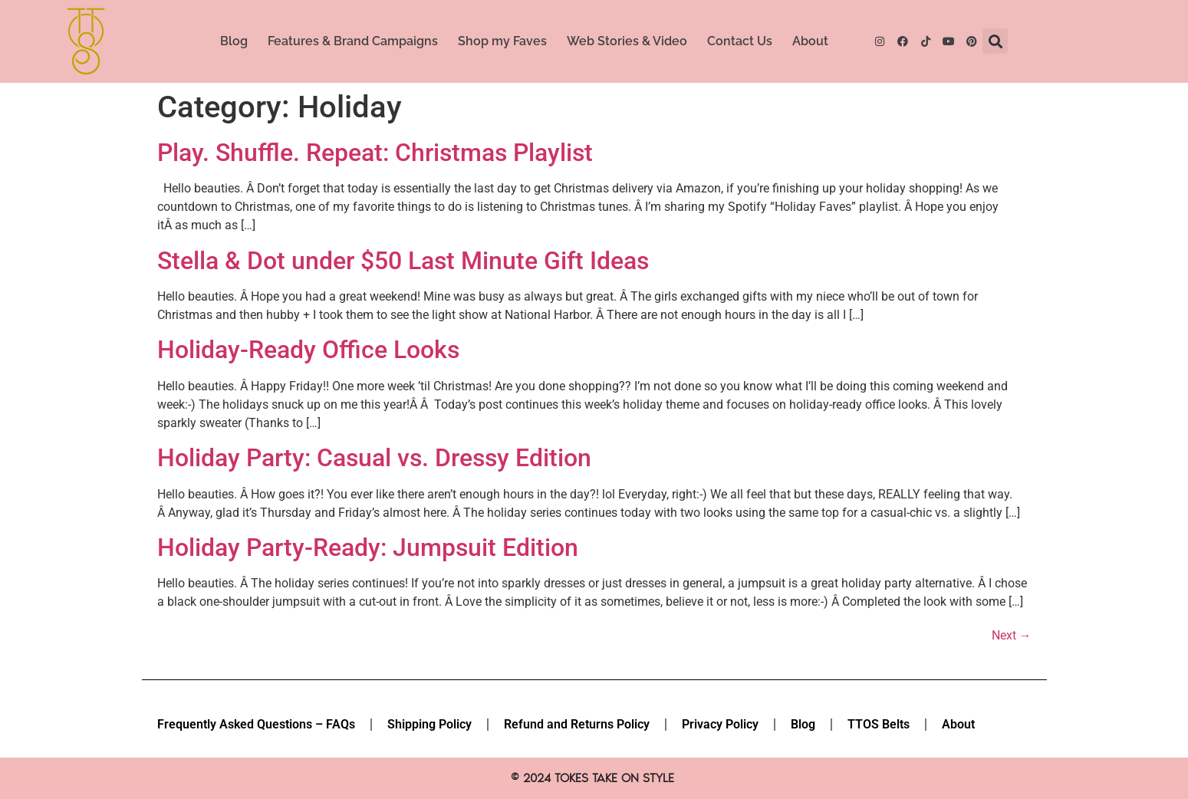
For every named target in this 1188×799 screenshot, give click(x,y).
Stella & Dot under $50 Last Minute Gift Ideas (403, 260)
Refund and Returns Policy (577, 724)
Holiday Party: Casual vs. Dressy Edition (374, 457)
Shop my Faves (502, 41)
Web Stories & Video (627, 41)
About (810, 41)
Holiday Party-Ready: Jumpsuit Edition (367, 547)
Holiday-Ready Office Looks (308, 349)
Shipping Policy (429, 724)
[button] (995, 41)
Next (1012, 635)
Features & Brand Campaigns (353, 41)
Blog (234, 41)
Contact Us (739, 41)
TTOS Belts (878, 724)
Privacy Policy (720, 724)
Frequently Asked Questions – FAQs (256, 724)
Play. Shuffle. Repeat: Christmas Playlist (375, 152)
